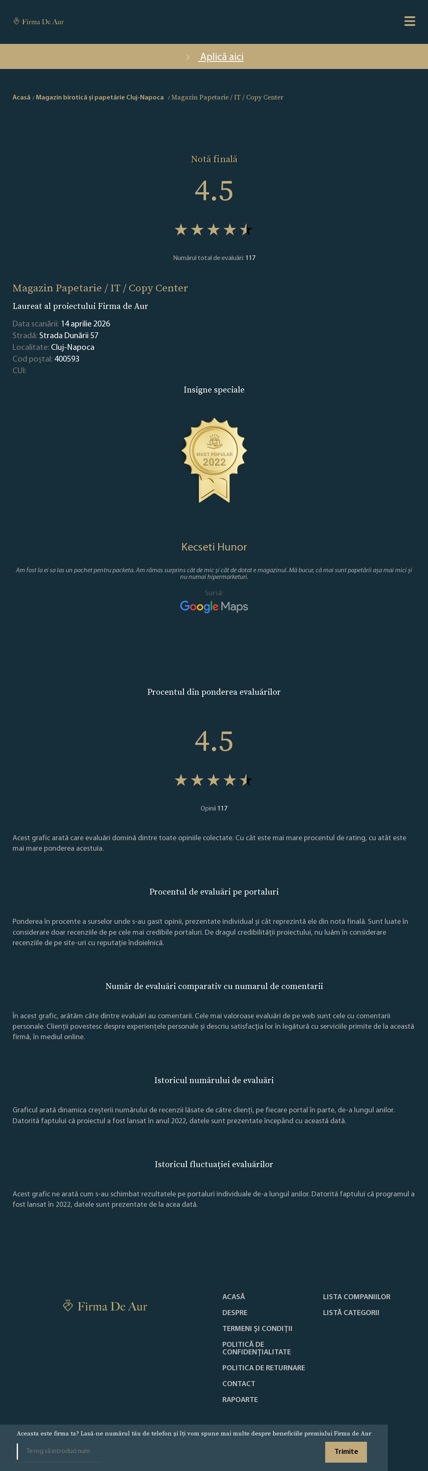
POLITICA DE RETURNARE (263, 1368)
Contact (238, 1384)
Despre (234, 1313)
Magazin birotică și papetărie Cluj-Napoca (100, 97)
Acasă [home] (22, 97)
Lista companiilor (356, 1297)
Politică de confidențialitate (256, 1348)
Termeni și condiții (257, 1329)
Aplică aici (214, 57)
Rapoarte (240, 1400)
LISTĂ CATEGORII (351, 1313)
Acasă (233, 1297)
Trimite (346, 1452)
